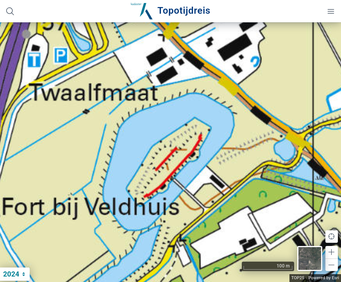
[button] (331, 252)
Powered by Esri (323, 277)
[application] (170, 152)
